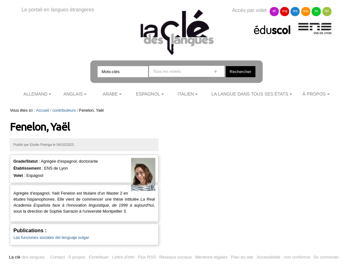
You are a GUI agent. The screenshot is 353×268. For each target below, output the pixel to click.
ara (295, 11)
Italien (185, 94)
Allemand (35, 94)
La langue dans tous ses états (250, 94)
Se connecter (326, 257)
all (274, 11)
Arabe (110, 94)
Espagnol (148, 94)
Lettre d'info (123, 257)
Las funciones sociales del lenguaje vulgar (51, 237)
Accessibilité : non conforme (283, 257)
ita (316, 11)
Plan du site (242, 257)
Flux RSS (147, 257)
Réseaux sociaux (175, 257)
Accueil (42, 110)
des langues (27, 257)
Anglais (73, 94)
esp (305, 11)
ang (284, 11)
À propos (314, 94)
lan (327, 11)
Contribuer (99, 257)
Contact (57, 257)
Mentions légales (211, 257)
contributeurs (64, 110)
